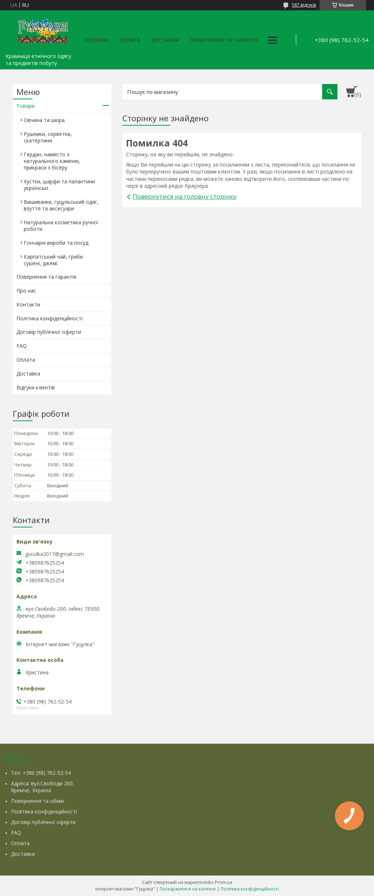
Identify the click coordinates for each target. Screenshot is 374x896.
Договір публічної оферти (48, 331)
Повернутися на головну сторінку (185, 196)
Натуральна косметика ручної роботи (61, 225)
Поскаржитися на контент (188, 889)
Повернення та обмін (37, 800)
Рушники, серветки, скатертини (48, 137)
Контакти (28, 304)
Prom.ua (223, 882)
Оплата (129, 40)
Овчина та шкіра (44, 120)
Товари (25, 105)
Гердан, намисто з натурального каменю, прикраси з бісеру (52, 161)
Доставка (165, 40)
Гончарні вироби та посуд (56, 242)
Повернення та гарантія (224, 40)
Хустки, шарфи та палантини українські (59, 184)
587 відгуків (304, 5)
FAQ (21, 345)
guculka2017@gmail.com (54, 554)
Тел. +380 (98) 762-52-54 (41, 772)
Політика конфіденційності (49, 318)
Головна (96, 40)
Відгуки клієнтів (35, 387)
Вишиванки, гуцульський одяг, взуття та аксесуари (61, 205)
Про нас (26, 290)
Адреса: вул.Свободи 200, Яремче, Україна (42, 787)
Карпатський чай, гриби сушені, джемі (53, 260)
